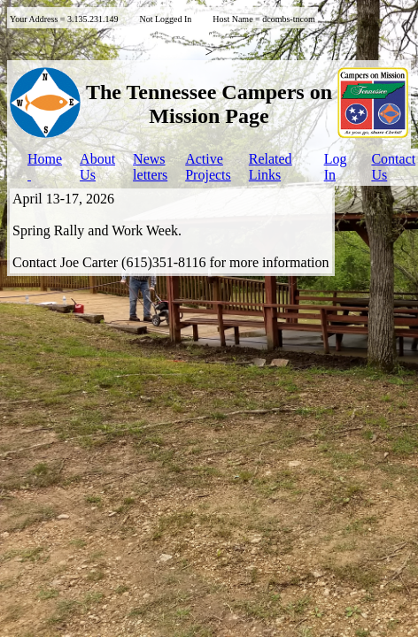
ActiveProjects (208, 166)
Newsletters (150, 166)
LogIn (335, 166)
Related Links (270, 166)
